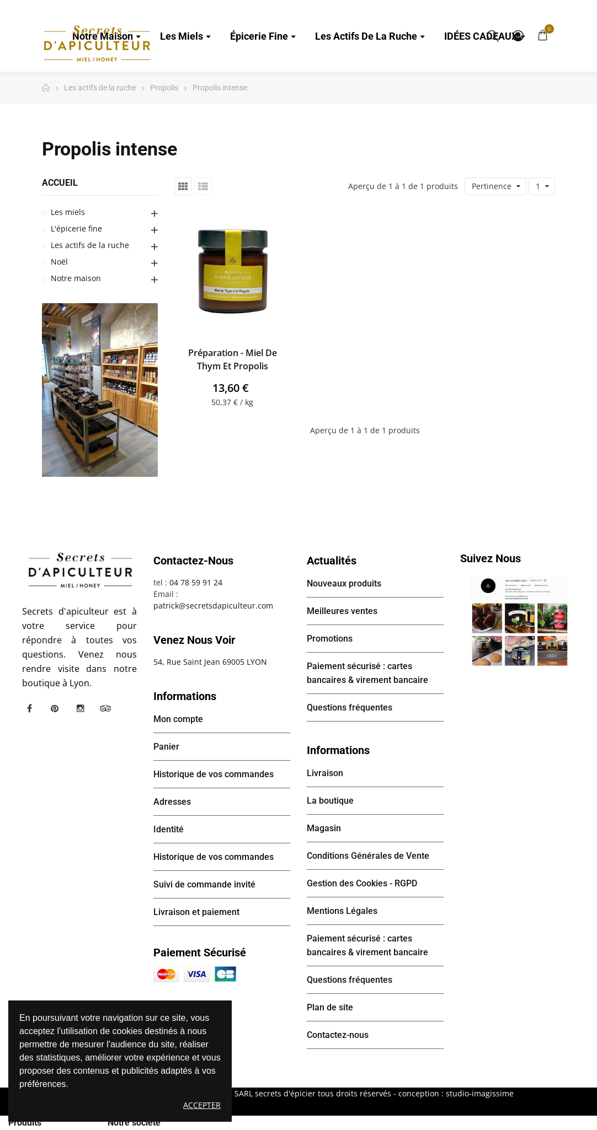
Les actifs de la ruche (90, 245)
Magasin (324, 828)
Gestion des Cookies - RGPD (362, 883)
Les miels (68, 212)
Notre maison (76, 278)
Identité (168, 829)
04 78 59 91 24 (195, 582)
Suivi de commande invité (204, 884)
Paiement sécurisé (199, 952)
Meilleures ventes (342, 611)
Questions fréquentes (349, 707)
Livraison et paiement (196, 912)
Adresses (172, 802)
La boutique (330, 800)
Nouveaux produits (344, 583)
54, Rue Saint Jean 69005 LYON (210, 662)
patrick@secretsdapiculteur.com (213, 605)
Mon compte (518, 35)
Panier (166, 746)
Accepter (202, 1105)
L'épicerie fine (76, 228)
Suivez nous (490, 558)
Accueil (60, 182)
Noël (59, 261)
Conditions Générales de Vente (368, 856)
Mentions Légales (342, 911)
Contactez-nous (338, 1035)
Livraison (325, 773)
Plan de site (330, 1007)
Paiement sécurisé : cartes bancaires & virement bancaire (367, 673)
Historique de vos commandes (213, 774)
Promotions (330, 638)
